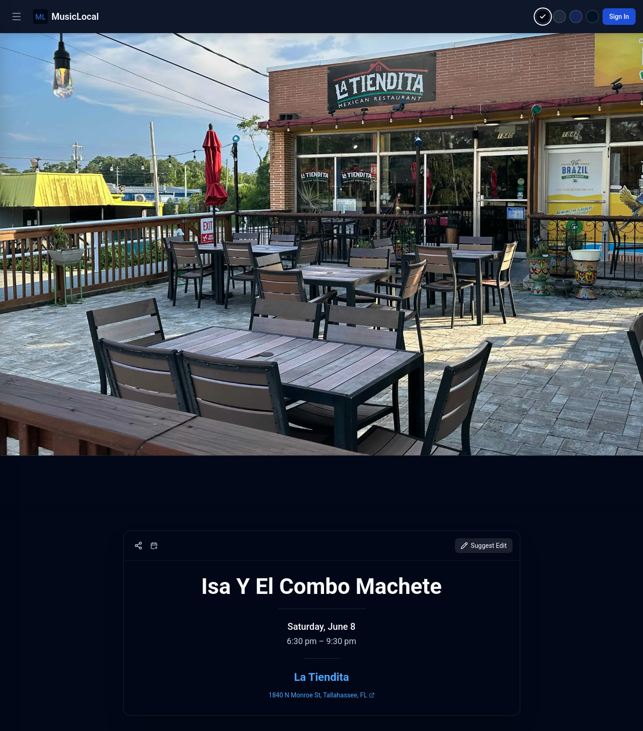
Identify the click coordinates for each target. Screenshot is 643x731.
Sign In (619, 16)
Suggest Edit (483, 545)
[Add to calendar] (154, 545)
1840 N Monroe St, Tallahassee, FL (321, 695)
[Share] (138, 545)
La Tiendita (321, 677)
